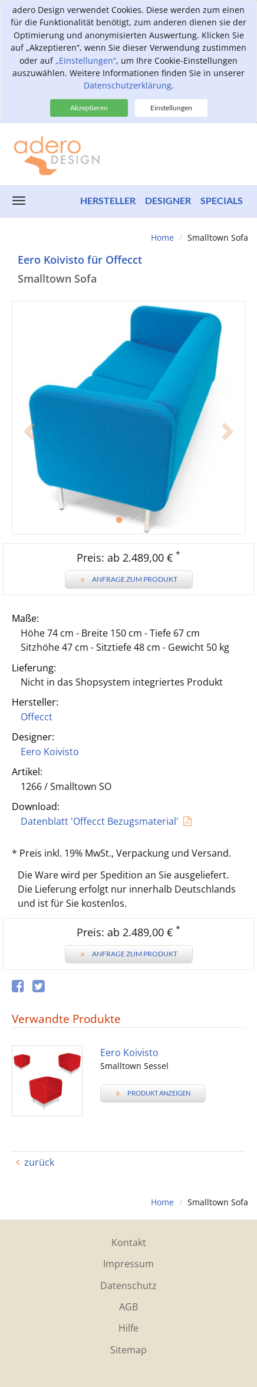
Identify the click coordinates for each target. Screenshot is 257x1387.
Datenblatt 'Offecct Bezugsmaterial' (100, 821)
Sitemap (128, 1349)
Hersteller (108, 200)
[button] (29, 476)
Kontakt (128, 1242)
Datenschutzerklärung (128, 85)
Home (162, 237)
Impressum (128, 1263)
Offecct (36, 716)
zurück (39, 1162)
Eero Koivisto (50, 751)
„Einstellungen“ (85, 60)
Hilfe (128, 1328)
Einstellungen (171, 107)
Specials (221, 200)
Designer (168, 200)
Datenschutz (128, 1285)
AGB (128, 1306)
